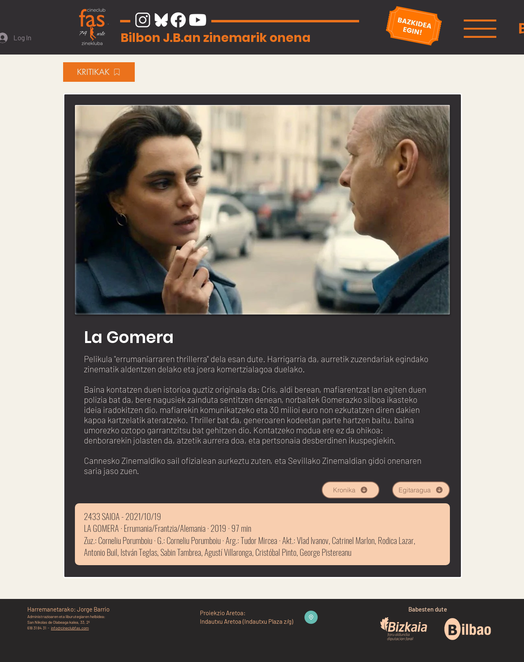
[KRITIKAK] (99, 72)
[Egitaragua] (421, 489)
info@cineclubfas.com (70, 627)
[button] (480, 29)
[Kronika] (350, 489)
